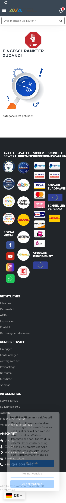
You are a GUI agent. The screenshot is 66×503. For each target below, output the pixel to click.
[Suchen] (60, 21)
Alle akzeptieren (32, 481)
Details (32, 461)
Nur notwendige (32, 471)
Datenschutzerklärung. (34, 441)
